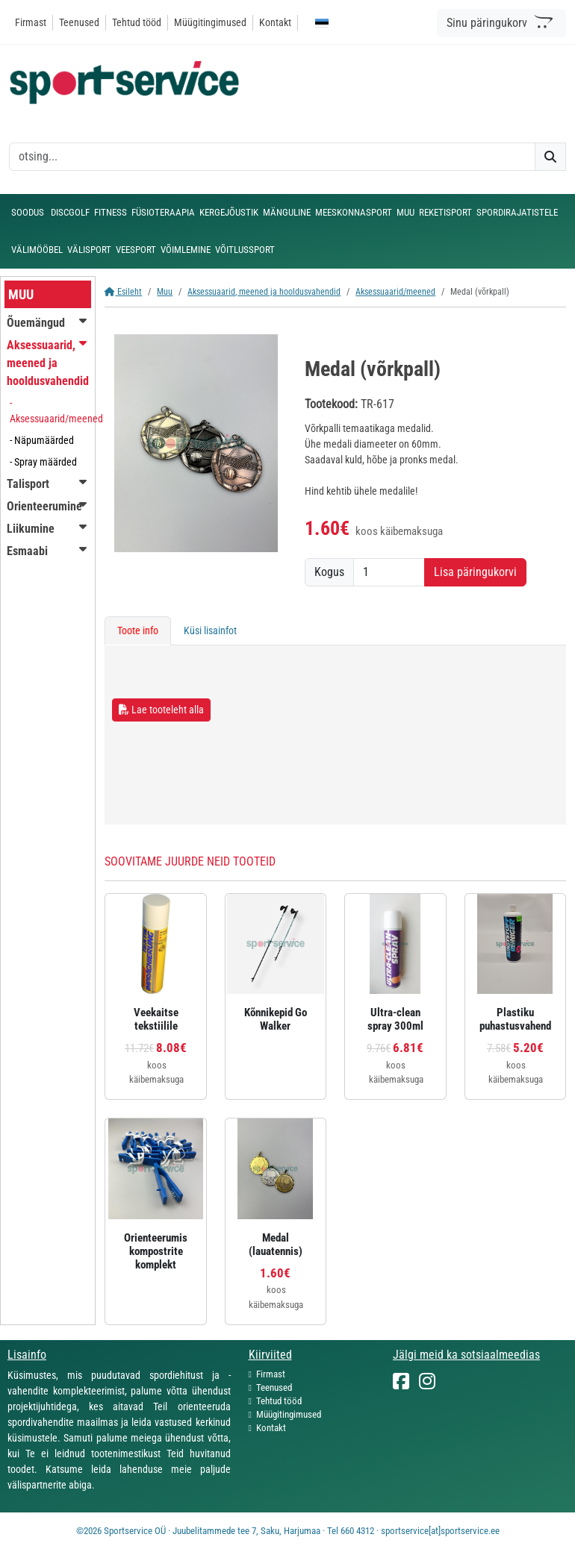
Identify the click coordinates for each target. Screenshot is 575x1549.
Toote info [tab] (137, 630)
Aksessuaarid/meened (395, 292)
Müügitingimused (210, 22)
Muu (164, 292)
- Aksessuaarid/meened (56, 411)
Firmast (30, 22)
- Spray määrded (43, 462)
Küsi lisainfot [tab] (210, 630)
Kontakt (275, 22)
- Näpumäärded (42, 440)
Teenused (79, 22)
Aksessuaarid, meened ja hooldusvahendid (264, 292)
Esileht (123, 292)
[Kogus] (389, 572)
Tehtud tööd (136, 22)
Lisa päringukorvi (475, 572)
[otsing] (272, 157)
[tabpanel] (335, 734)
